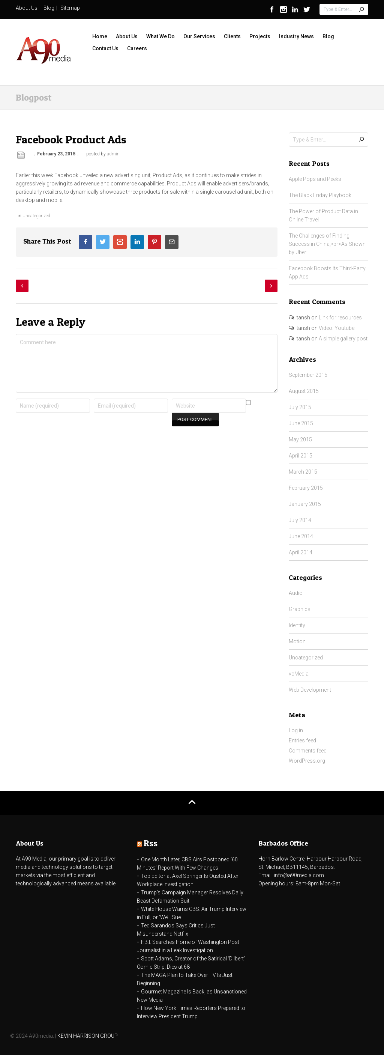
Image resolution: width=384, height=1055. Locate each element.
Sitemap (70, 8)
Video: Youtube (336, 328)
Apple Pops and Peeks (315, 179)
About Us (27, 8)
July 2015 (300, 407)
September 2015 (308, 375)
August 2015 (304, 391)
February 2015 (306, 488)
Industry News (296, 36)
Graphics (299, 609)
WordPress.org (307, 761)
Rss (151, 843)
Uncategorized (36, 215)
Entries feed (302, 740)
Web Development (310, 690)
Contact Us (105, 48)
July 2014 (300, 520)
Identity (297, 625)
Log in (296, 730)
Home (99, 36)
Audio (296, 593)
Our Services (199, 36)
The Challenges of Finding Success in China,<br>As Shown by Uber (327, 244)
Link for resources (340, 318)
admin (113, 154)
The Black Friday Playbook (320, 195)
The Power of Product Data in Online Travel (323, 215)
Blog (49, 8)
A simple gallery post (343, 339)
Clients (232, 36)
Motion (297, 641)
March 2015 (303, 472)
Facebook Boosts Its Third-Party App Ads (327, 272)
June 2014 (301, 536)
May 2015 (300, 439)
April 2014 (300, 552)
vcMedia (299, 674)
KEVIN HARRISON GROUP (87, 1036)
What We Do (160, 36)
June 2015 (301, 423)
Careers (137, 48)
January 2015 (305, 504)
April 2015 (300, 456)
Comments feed (308, 751)
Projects (259, 36)
